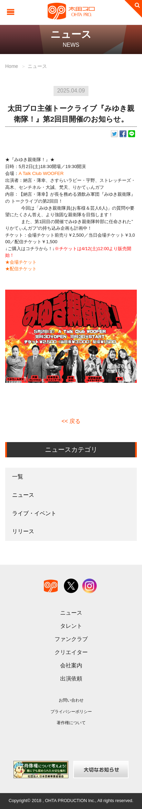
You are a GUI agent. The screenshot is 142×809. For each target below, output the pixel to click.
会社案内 (71, 665)
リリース (23, 531)
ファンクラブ (71, 639)
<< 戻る (71, 421)
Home (11, 66)
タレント (71, 626)
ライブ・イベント (34, 513)
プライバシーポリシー (71, 711)
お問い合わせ (71, 700)
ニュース (37, 66)
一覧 (17, 477)
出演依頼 (71, 679)
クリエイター (71, 652)
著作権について (71, 722)
